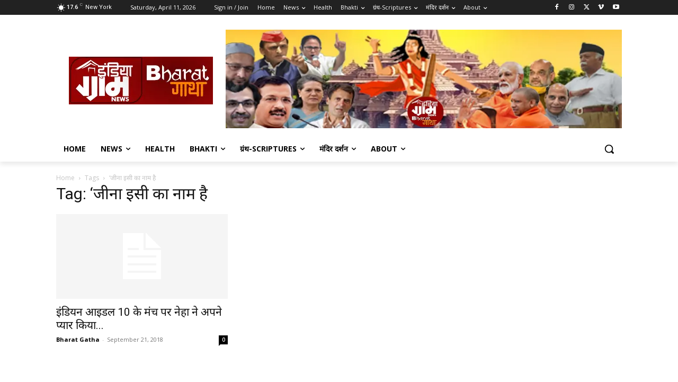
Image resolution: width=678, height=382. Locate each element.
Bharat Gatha (78, 339)
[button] (609, 149)
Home (65, 177)
